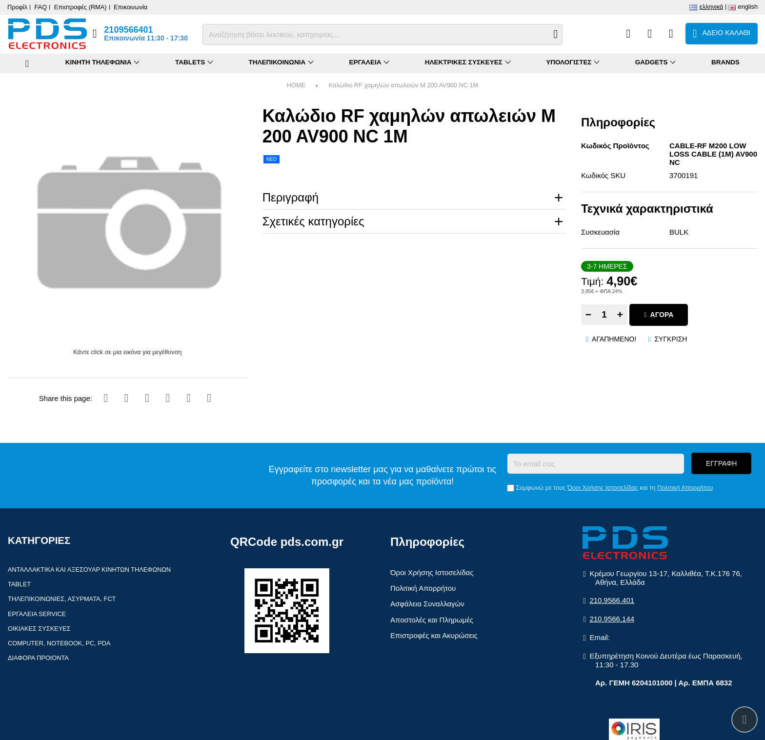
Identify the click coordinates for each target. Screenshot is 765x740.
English (748, 6)
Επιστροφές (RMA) (80, 7)
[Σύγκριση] (628, 33)
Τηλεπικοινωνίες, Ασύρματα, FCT (62, 598)
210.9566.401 (611, 600)
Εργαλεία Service (37, 614)
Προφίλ (17, 7)
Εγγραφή (721, 463)
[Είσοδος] (671, 33)
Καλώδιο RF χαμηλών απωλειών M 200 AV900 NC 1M (403, 85)
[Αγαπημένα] (650, 33)
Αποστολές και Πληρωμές (431, 620)
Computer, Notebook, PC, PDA (59, 643)
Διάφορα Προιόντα (38, 657)
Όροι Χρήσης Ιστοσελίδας (602, 487)
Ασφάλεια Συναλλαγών (427, 604)
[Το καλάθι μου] (721, 33)
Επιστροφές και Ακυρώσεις (434, 635)
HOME (296, 85)
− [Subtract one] (588, 314)
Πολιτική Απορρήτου (685, 487)
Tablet (19, 584)
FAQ (41, 7)
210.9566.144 (611, 619)
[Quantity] (604, 314)
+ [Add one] (620, 314)
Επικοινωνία (130, 7)
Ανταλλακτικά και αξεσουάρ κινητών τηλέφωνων (89, 569)
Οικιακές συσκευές (39, 628)
